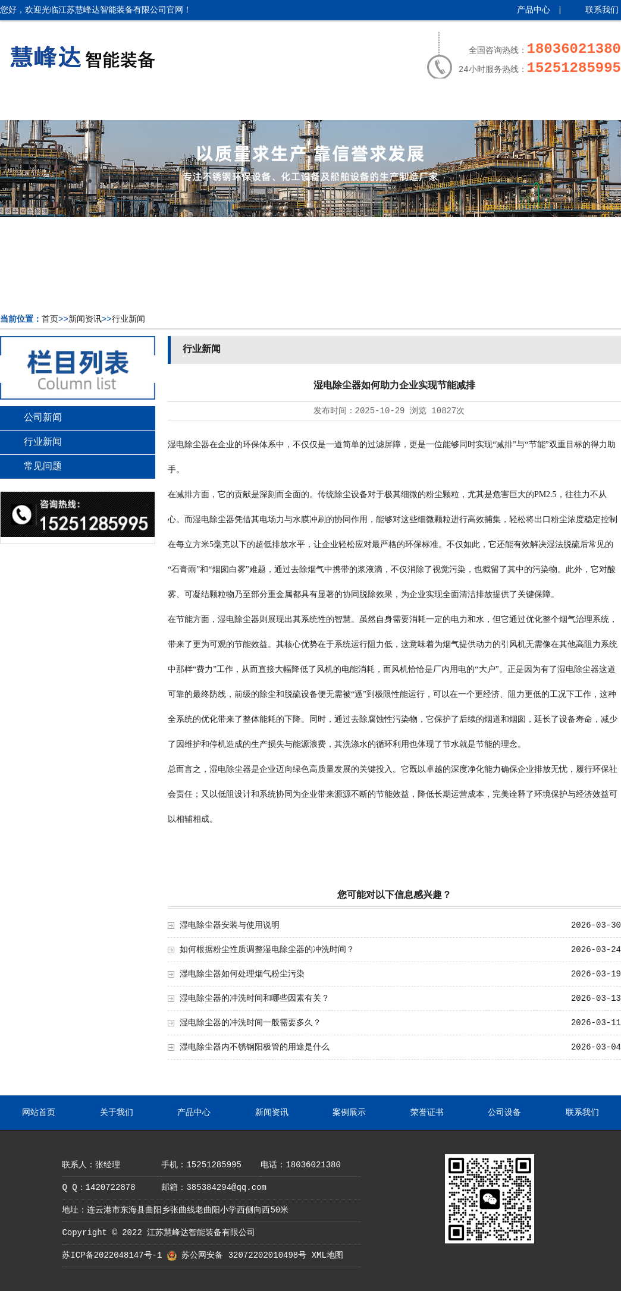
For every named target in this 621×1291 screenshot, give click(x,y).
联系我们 (602, 10)
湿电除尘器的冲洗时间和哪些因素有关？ (255, 998)
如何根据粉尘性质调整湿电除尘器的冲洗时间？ (267, 949)
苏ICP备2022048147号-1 (112, 1255)
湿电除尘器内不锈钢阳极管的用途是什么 (255, 1047)
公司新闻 (43, 418)
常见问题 (43, 466)
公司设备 (492, 105)
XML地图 (327, 1255)
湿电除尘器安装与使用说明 (230, 925)
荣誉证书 (416, 105)
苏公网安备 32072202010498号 (243, 1255)
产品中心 (533, 10)
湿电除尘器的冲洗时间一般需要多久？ (250, 1023)
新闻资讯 (265, 105)
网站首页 (38, 105)
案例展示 (341, 105)
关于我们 (114, 105)
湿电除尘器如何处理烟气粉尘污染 (242, 974)
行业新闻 (128, 319)
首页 (50, 319)
